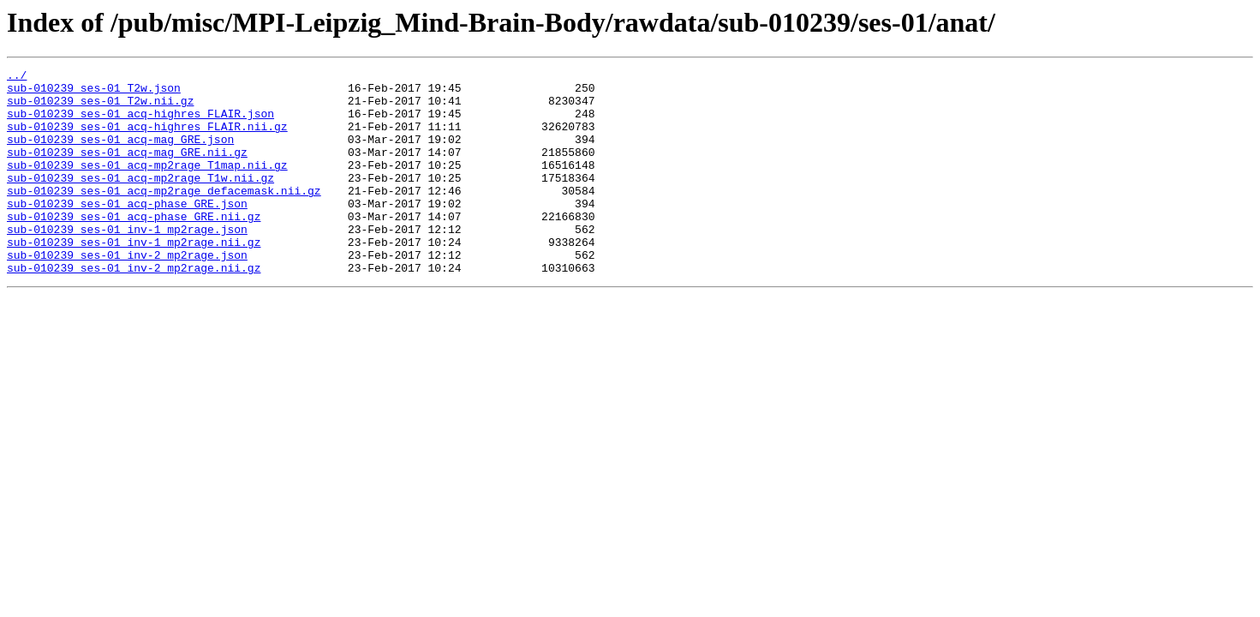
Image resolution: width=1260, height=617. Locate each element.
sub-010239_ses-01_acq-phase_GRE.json (127, 231)
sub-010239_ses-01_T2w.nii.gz (100, 108)
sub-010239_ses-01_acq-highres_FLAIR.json (140, 123)
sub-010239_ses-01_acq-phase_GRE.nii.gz (133, 247)
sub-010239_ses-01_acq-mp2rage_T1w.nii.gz (140, 200)
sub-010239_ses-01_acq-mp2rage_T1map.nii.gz (147, 185)
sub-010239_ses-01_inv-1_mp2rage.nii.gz (133, 277)
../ (17, 77)
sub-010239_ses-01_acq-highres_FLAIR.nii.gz (147, 139)
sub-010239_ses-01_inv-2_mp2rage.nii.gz (133, 308)
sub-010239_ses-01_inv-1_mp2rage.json (127, 262)
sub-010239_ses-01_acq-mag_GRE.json (120, 154)
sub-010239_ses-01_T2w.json (94, 92)
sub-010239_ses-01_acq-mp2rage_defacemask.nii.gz (164, 216)
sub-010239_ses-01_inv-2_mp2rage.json (127, 293)
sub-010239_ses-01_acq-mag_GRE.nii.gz (127, 169)
